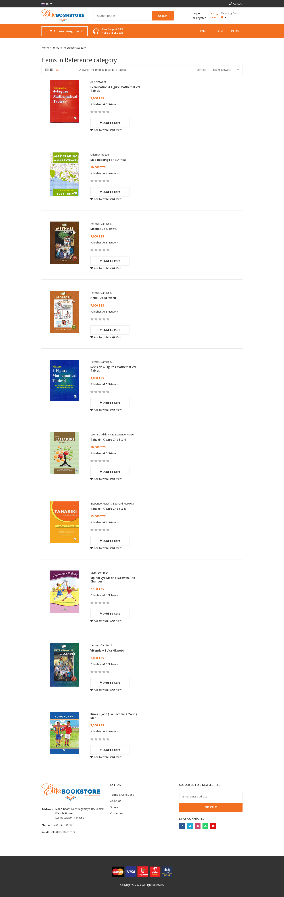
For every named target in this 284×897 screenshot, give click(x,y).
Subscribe (211, 807)
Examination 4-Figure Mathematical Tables (115, 88)
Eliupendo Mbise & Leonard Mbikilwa (112, 503)
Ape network (98, 82)
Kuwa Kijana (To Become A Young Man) (113, 716)
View (117, 130)
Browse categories (65, 31)
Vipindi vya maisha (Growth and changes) (112, 579)
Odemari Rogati (99, 154)
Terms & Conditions (122, 794)
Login (196, 13)
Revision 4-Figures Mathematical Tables (113, 368)
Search (162, 16)
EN (45, 3)
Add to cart (110, 123)
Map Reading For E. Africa (108, 160)
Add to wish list (101, 130)
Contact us (116, 813)
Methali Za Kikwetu (104, 229)
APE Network (110, 104)
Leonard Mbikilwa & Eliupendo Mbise (112, 434)
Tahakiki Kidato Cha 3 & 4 (108, 439)
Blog (235, 31)
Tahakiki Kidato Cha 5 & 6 (108, 508)
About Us (115, 801)
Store (219, 31)
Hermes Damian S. (101, 223)
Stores (114, 807)
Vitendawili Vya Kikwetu (107, 650)
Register (201, 18)
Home (203, 31)
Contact (236, 3)
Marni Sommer (99, 572)
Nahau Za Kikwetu (103, 298)
